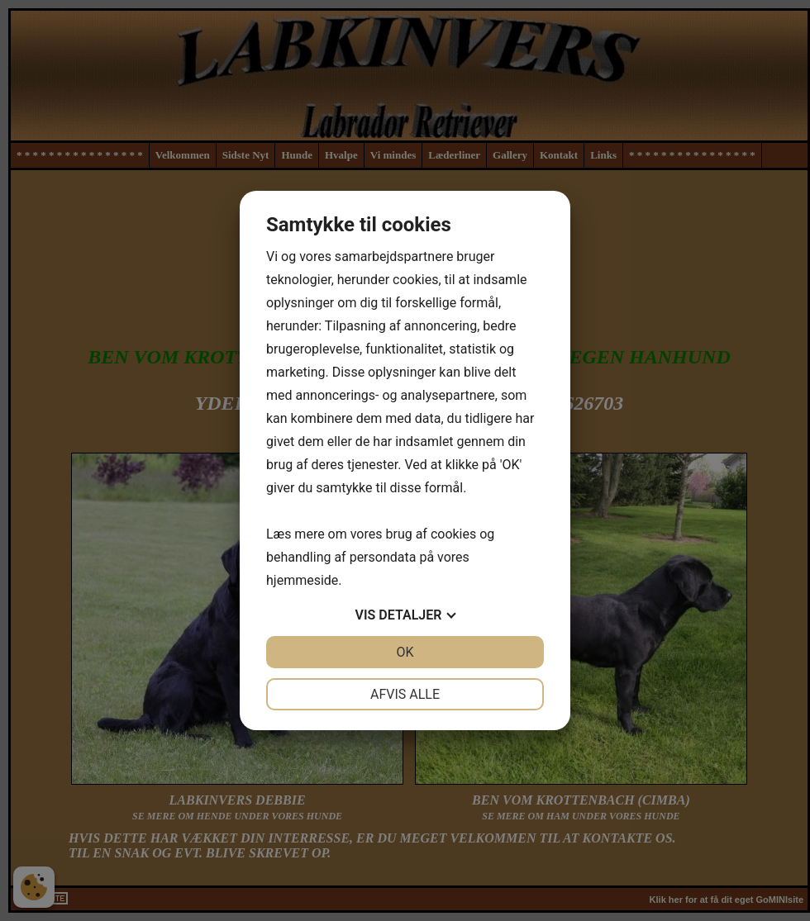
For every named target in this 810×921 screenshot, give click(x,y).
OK (404, 652)
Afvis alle (405, 694)
